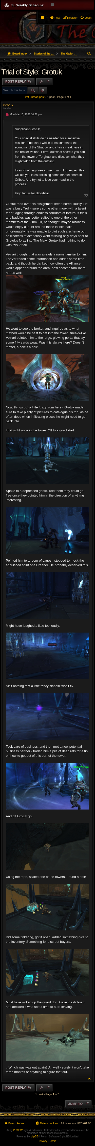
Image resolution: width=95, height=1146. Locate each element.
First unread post (34, 96)
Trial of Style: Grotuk (31, 72)
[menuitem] (85, 18)
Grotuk (8, 105)
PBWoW (18, 1130)
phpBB (34, 1136)
